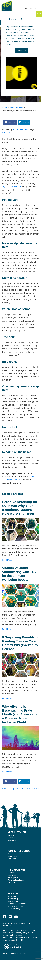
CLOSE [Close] (39, 14)
